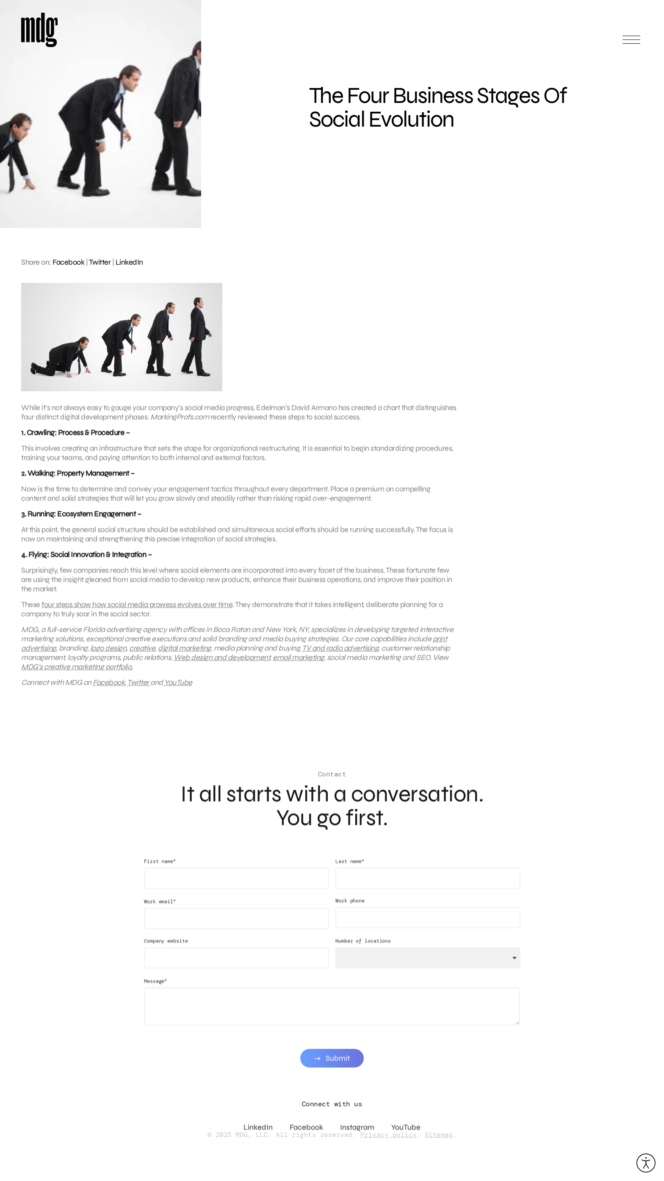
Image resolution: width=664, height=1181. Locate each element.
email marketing (298, 661)
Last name (349, 869)
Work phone (350, 908)
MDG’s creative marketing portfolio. (77, 670)
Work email (160, 909)
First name (160, 869)
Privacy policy (388, 1134)
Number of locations (363, 949)
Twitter (100, 262)
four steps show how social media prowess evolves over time (137, 608)
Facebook (68, 262)
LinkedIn (129, 262)
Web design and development (222, 661)
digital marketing (184, 652)
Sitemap (439, 1134)
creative (142, 652)
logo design (108, 652)
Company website (166, 949)
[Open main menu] (631, 43)
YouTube (177, 686)
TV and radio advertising (340, 652)
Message (155, 989)
